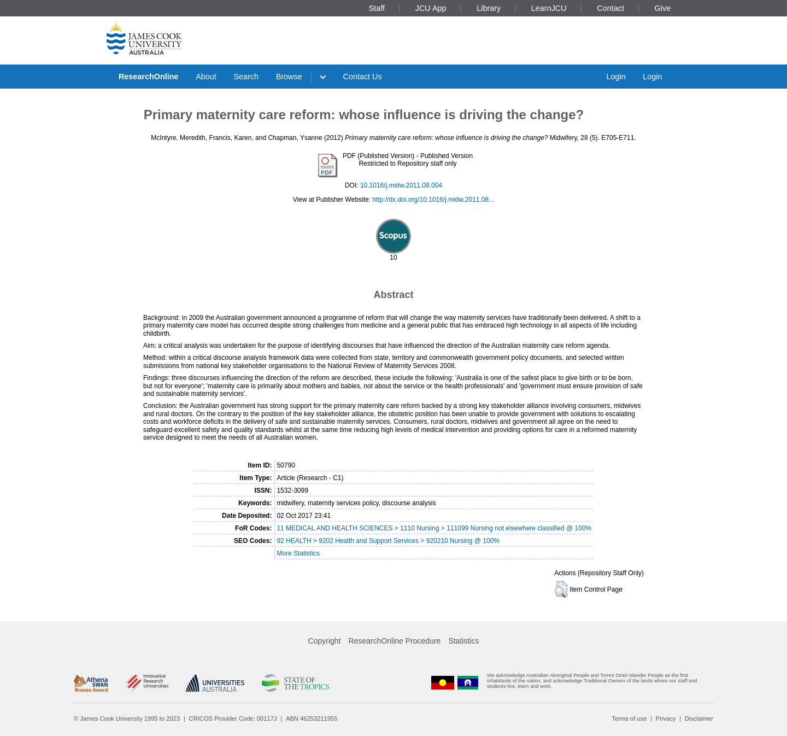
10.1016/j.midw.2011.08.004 (401, 185)
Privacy (666, 718)
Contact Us (362, 76)
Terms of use (629, 718)
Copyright (324, 640)
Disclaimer (699, 718)
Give (663, 8)
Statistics (463, 640)
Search (246, 76)
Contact (610, 8)
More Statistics (298, 553)
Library (489, 8)
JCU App (431, 8)
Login (615, 76)
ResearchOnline (149, 76)
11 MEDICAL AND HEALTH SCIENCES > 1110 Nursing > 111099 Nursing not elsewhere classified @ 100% (434, 528)
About (206, 76)
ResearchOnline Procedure (395, 640)
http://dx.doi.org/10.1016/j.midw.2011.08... (433, 199)
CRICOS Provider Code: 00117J (233, 718)
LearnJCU (549, 8)
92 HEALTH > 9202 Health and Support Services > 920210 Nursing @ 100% (388, 541)
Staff (377, 8)
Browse (289, 76)
